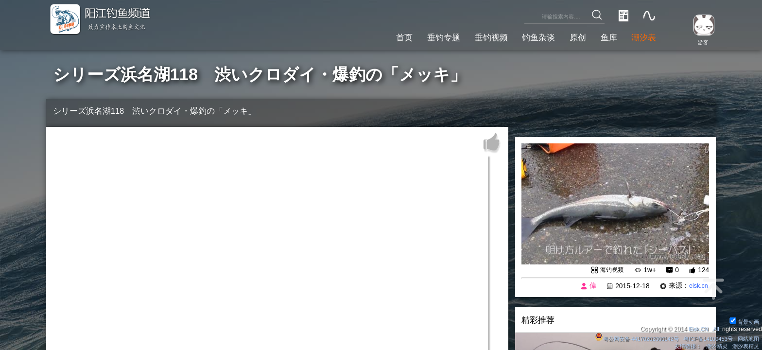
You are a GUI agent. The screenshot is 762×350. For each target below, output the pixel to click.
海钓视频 (609, 270)
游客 (700, 41)
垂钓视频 (472, 36)
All (715, 327)
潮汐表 (642, 36)
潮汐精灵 (713, 345)
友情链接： (681, 345)
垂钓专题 (419, 36)
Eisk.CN (696, 327)
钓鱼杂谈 (525, 36)
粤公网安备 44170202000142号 (626, 337)
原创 (568, 36)
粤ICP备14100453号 (703, 337)
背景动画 (743, 319)
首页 (376, 36)
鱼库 (603, 36)
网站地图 (747, 337)
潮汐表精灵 (744, 345)
